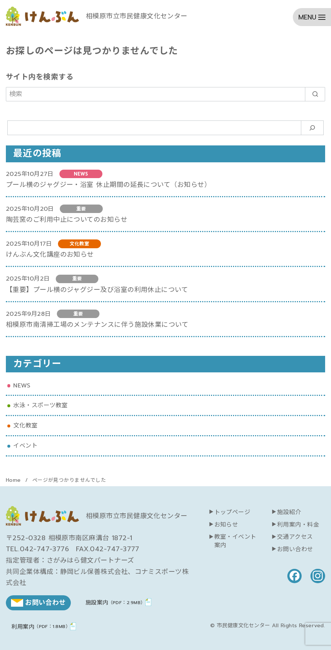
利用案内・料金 (298, 524)
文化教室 (25, 425)
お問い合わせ (295, 549)
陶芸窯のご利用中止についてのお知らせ (66, 219)
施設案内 (115, 602)
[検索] (165, 94)
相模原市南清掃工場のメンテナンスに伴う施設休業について (97, 324)
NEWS (21, 385)
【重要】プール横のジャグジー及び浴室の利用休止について (97, 290)
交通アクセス (295, 536)
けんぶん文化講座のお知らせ (50, 254)
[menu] (312, 17)
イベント (25, 445)
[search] (315, 94)
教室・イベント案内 (235, 540)
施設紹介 (289, 512)
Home (14, 480)
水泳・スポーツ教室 (40, 405)
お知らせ (226, 524)
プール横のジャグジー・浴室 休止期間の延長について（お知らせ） (108, 185)
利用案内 (40, 626)
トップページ (232, 512)
